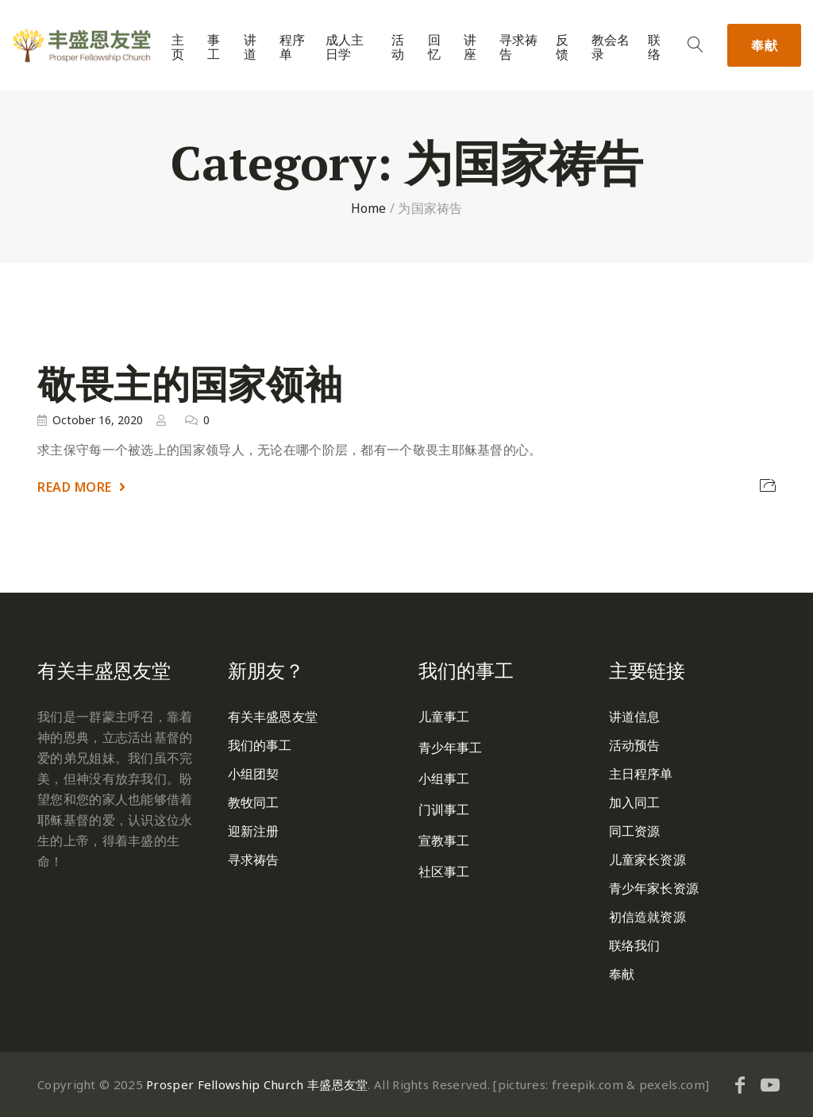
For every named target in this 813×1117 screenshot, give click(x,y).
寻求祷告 (518, 47)
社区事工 (443, 871)
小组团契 (253, 774)
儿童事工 (443, 716)
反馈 (562, 47)
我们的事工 (260, 745)
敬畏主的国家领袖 (189, 383)
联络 (654, 47)
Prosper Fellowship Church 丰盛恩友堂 (257, 1084)
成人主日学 (345, 47)
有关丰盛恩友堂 (273, 716)
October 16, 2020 (97, 419)
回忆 (434, 47)
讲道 (250, 47)
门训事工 (443, 809)
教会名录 (610, 47)
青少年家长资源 (654, 888)
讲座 (470, 47)
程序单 (292, 47)
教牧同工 (253, 802)
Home (369, 208)
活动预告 (634, 745)
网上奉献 (63, 909)
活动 (397, 47)
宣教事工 (443, 840)
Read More (74, 487)
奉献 (764, 45)
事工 (213, 47)
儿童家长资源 (647, 859)
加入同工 (634, 802)
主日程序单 (641, 774)
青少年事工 (450, 747)
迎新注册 (253, 831)
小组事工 (443, 778)
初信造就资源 (647, 917)
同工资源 (634, 831)
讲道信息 (634, 716)
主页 (177, 47)
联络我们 (634, 945)
